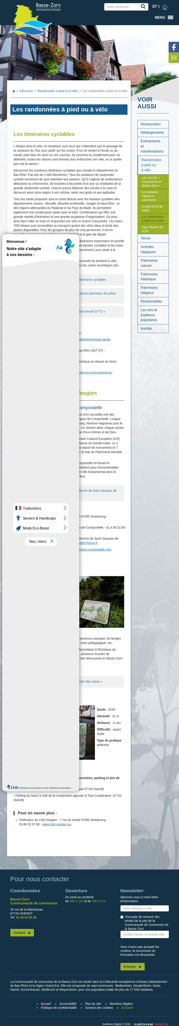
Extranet (127, 1007)
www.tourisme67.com (33, 355)
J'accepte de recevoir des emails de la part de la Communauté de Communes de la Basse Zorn (146, 922)
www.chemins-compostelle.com (89, 549)
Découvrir (26, 91)
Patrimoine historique (149, 276)
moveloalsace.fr (30, 366)
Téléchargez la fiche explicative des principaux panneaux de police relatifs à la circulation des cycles (66, 295)
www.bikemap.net (55, 366)
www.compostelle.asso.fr (37, 532)
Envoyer (130, 966)
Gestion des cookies (99, 1007)
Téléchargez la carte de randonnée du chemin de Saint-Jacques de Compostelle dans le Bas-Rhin (67, 492)
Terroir (146, 238)
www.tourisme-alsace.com (63, 333)
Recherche (144, 7)
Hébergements (152, 132)
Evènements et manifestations (152, 146)
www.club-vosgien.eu (56, 521)
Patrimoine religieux (149, 290)
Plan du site (93, 1003)
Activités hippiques (148, 249)
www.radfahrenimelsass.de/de (89, 339)
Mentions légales (121, 1003)
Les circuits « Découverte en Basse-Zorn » (152, 181)
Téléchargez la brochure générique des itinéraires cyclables (61, 279)
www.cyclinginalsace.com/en (38, 344)
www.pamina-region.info (35, 377)
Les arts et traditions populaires (149, 315)
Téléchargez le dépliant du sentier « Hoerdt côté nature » (60, 681)
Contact (19, 932)
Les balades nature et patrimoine (150, 196)
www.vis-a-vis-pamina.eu (95, 372)
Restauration (151, 124)
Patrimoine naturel (149, 263)
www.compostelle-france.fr (79, 543)
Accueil (14, 91)
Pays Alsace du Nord (152, 229)
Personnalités (151, 301)
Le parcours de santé (152, 208)
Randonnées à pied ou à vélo (58, 91)
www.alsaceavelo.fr (53, 339)
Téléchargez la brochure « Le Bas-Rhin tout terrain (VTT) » (61, 311)
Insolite (146, 328)
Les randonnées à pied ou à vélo (153, 218)
